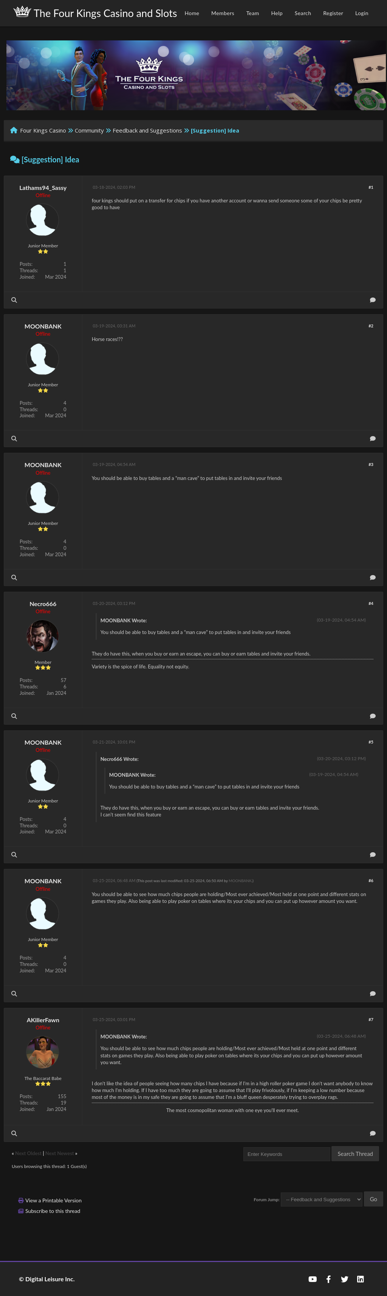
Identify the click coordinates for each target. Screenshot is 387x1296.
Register (333, 13)
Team (252, 13)
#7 (370, 1019)
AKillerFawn (43, 1019)
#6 (370, 880)
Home (191, 13)
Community (89, 130)
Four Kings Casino (43, 130)
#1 (370, 187)
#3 (370, 464)
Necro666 (42, 603)
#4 (370, 603)
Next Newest (59, 1153)
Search (303, 13)
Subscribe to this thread (52, 1211)
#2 (370, 325)
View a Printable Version (53, 1200)
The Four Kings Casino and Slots (95, 12)
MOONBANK (43, 326)
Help (277, 13)
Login (361, 13)
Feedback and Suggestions (147, 130)
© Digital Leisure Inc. (47, 1278)
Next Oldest (28, 1153)
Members (222, 13)
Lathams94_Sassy (43, 187)
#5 (370, 741)
